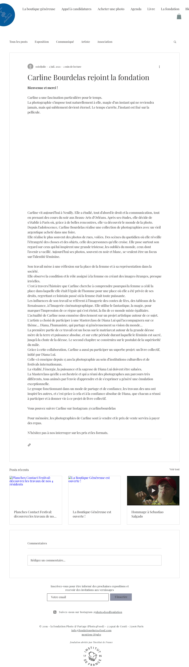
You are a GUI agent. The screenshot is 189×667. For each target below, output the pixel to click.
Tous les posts (18, 41)
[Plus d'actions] (159, 66)
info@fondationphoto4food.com (91, 630)
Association (104, 41)
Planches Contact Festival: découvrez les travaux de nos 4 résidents (34, 514)
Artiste (85, 41)
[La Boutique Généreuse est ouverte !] (94, 490)
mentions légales (91, 634)
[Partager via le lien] (29, 445)
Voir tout (175, 469)
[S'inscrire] (121, 597)
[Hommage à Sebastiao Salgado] (153, 490)
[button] (170, 8)
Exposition (42, 41)
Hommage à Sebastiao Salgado (147, 514)
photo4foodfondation (108, 612)
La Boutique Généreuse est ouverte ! (92, 514)
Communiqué (65, 41)
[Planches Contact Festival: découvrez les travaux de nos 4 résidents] (36, 490)
